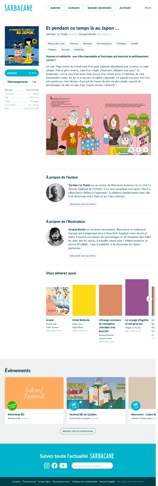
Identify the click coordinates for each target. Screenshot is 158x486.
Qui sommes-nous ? (61, 482)
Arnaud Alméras (106, 335)
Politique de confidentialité (84, 482)
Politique (121, 43)
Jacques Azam (105, 338)
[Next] (146, 150)
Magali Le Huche (133, 327)
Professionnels (29, 482)
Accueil (65, 49)
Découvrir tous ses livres (83, 204)
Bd (99, 8)
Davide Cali (51, 323)
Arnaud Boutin (87, 34)
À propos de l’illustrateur (65, 221)
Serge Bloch (77, 327)
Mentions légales (107, 482)
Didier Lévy (77, 323)
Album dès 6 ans (56, 43)
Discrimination (104, 43)
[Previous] (138, 150)
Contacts (16, 482)
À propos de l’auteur (62, 177)
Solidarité (79, 49)
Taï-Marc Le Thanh (57, 34)
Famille (134, 43)
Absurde (87, 43)
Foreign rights (44, 482)
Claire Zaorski (52, 327)
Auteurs (125, 8)
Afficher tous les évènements (78, 432)
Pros (148, 8)
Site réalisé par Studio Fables (130, 482)
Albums (55, 8)
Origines (52, 49)
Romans (74, 8)
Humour (74, 43)
